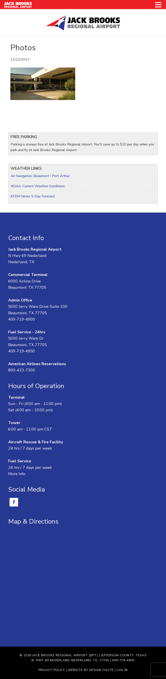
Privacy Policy (51, 670)
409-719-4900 (21, 319)
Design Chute (101, 670)
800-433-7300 (21, 370)
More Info (16, 473)
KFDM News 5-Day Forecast (33, 196)
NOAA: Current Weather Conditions (38, 186)
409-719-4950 (21, 351)
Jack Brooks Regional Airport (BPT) (65, 655)
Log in (122, 670)
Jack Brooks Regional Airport (83, 23)
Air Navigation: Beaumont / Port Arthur (40, 176)
